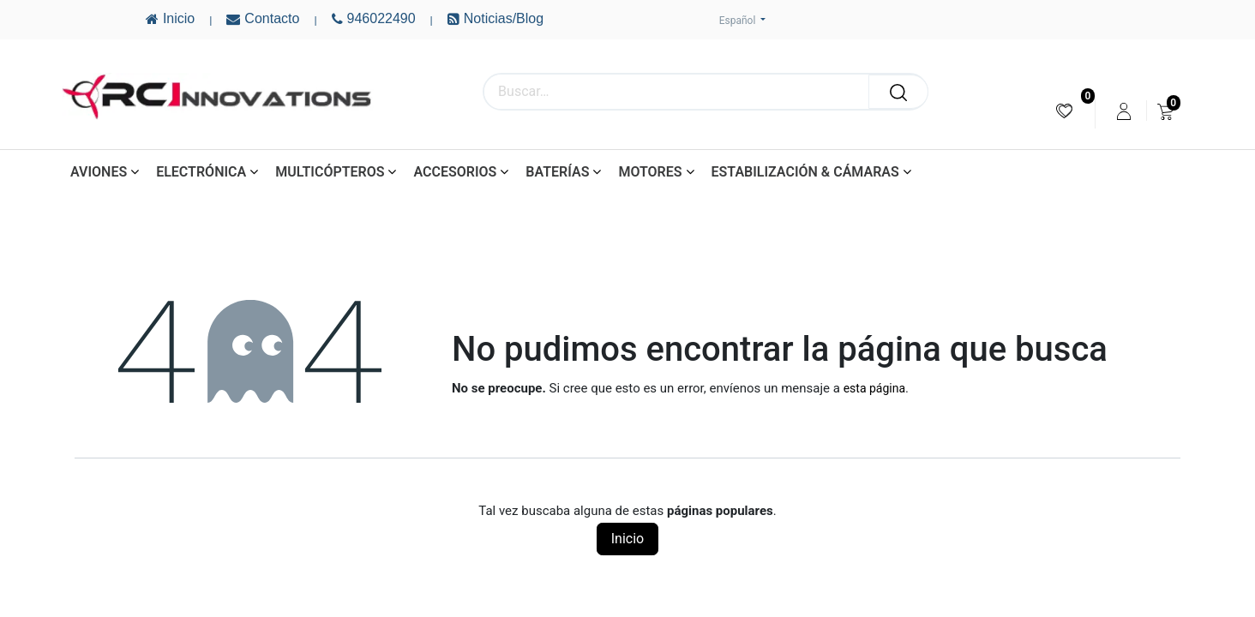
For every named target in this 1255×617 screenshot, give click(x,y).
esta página (874, 388)
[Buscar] (898, 92)
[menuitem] (1064, 111)
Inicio (627, 538)
